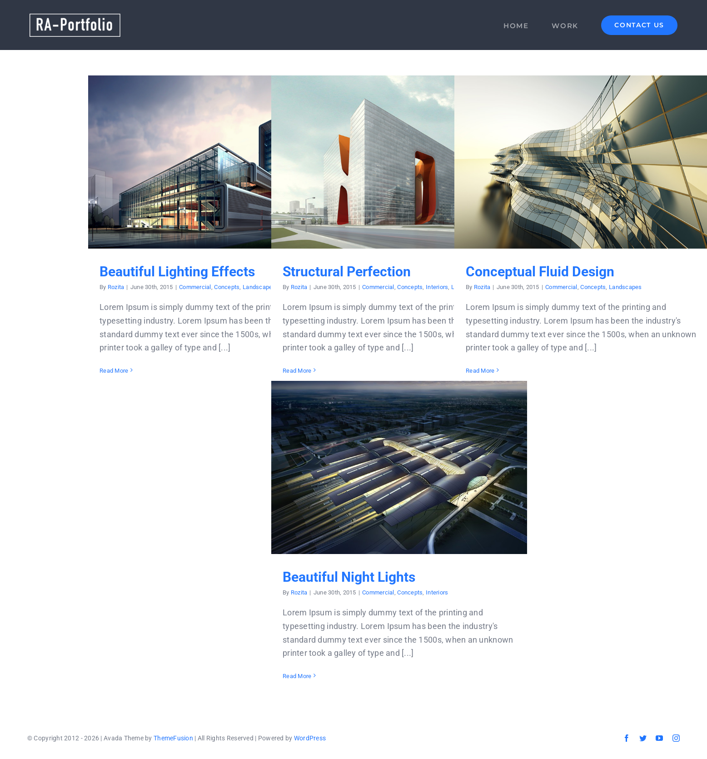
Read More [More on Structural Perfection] (297, 370)
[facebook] (626, 738)
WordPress (310, 738)
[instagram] (676, 738)
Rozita (116, 287)
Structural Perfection (347, 272)
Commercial (195, 287)
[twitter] (643, 738)
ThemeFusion (173, 738)
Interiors (437, 287)
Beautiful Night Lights (349, 577)
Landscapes (259, 287)
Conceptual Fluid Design (540, 272)
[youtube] (659, 738)
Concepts (226, 287)
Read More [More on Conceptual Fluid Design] (480, 370)
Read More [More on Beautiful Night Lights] (297, 676)
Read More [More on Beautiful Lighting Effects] (114, 370)
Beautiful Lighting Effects (177, 272)
